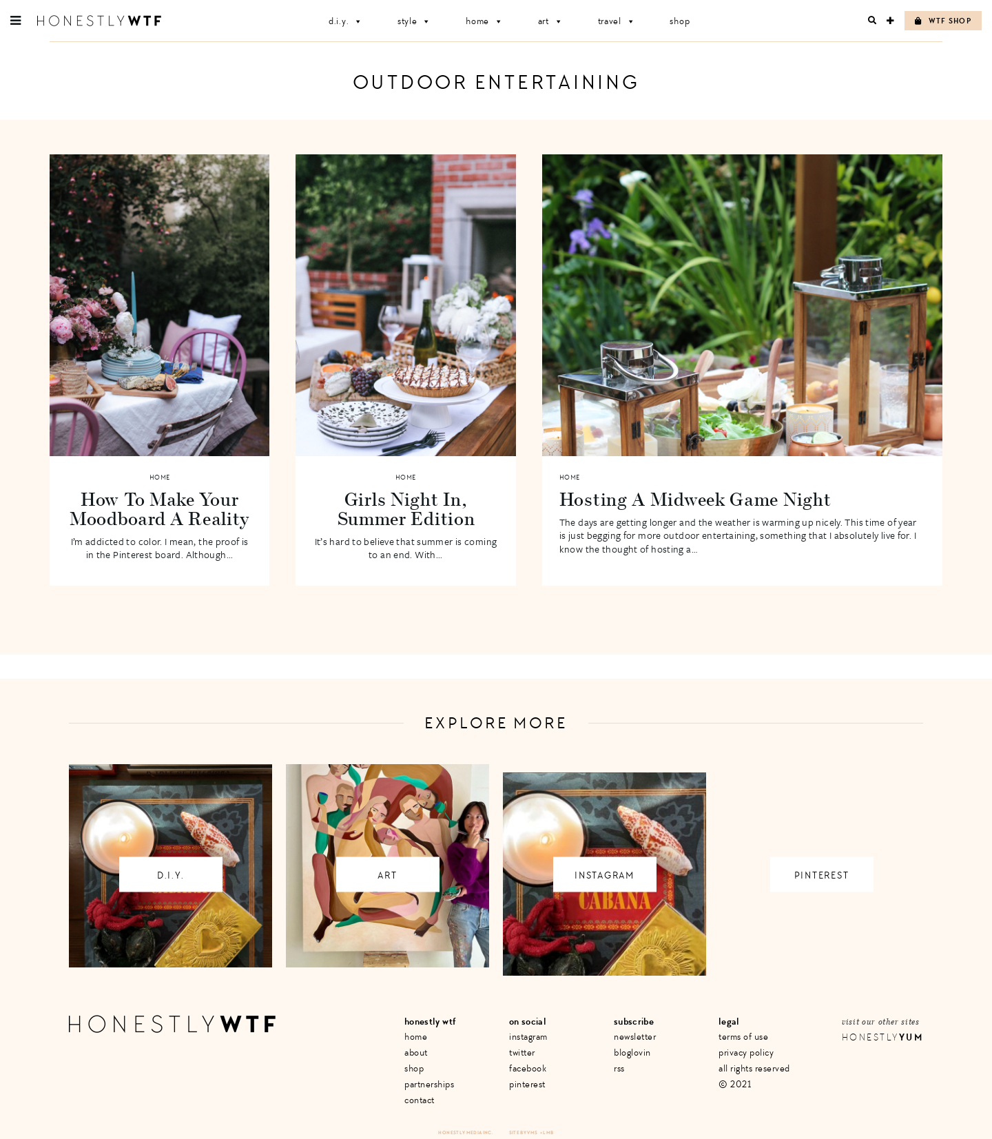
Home (485, 21)
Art (551, 21)
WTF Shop (943, 21)
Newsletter (635, 1037)
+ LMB (547, 1132)
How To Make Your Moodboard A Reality (159, 508)
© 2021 (735, 1084)
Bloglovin (632, 1052)
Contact (419, 1100)
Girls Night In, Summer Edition (406, 508)
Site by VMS (523, 1132)
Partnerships (429, 1084)
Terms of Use (743, 1037)
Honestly (882, 1037)
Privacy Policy (746, 1052)
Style (414, 21)
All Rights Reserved (754, 1068)
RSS (619, 1068)
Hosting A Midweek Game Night (695, 499)
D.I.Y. (346, 21)
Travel (617, 21)
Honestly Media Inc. (465, 1132)
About (416, 1052)
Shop (680, 21)
